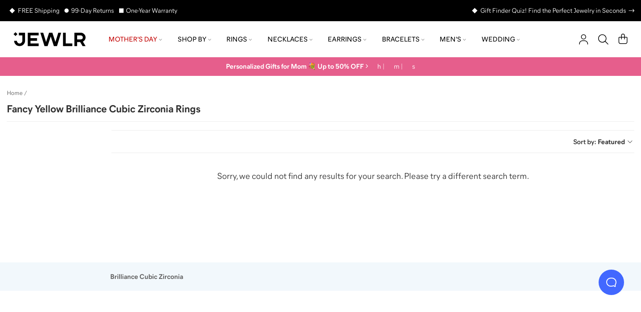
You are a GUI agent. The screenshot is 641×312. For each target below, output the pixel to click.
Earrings (347, 39)
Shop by (194, 39)
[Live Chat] (611, 282)
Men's (453, 39)
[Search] (603, 39)
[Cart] (623, 39)
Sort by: (603, 141)
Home (14, 93)
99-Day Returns (92, 10)
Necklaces (290, 39)
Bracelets (403, 39)
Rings (239, 39)
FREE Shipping (38, 10)
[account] (583, 39)
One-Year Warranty (151, 10)
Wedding (501, 39)
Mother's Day (135, 39)
